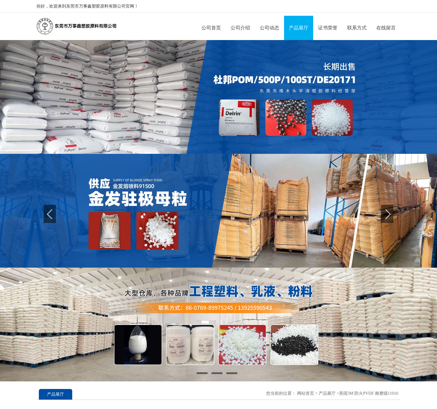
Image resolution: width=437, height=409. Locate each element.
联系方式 (357, 27)
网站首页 (305, 393)
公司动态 (269, 27)
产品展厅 (298, 27)
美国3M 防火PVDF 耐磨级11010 (368, 393)
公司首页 (211, 27)
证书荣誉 (327, 27)
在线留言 (386, 27)
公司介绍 (240, 27)
